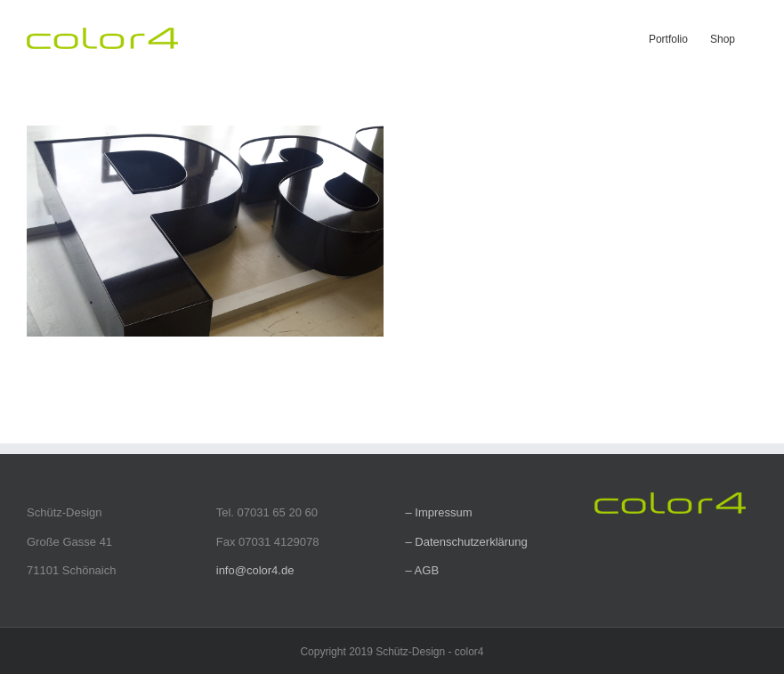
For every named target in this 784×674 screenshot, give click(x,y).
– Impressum (439, 512)
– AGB (423, 570)
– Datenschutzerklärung (467, 541)
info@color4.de (255, 570)
